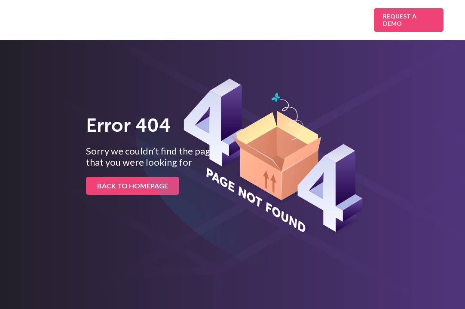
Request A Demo (399, 19)
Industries (188, 19)
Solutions (134, 19)
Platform (241, 19)
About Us (341, 19)
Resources (295, 19)
